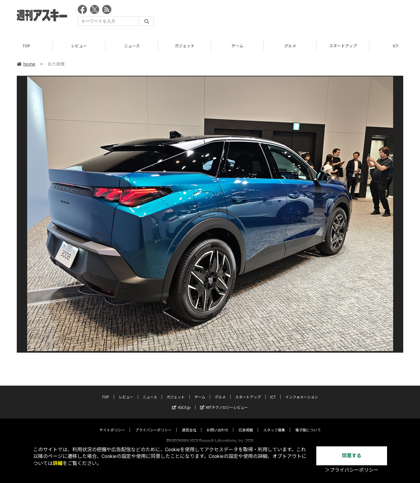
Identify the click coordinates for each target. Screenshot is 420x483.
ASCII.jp (181, 401)
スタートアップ (343, 46)
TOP (26, 46)
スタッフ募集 (274, 424)
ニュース (132, 46)
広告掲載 (246, 424)
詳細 (58, 463)
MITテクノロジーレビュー (224, 401)
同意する (351, 456)
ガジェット (185, 46)
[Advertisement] (292, 17)
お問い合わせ (217, 424)
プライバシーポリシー (153, 424)
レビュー (79, 46)
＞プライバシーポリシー (352, 470)
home (26, 64)
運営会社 (189, 424)
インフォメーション (301, 391)
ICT (273, 391)
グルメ (290, 46)
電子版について (308, 424)
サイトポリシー (112, 424)
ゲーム (237, 46)
